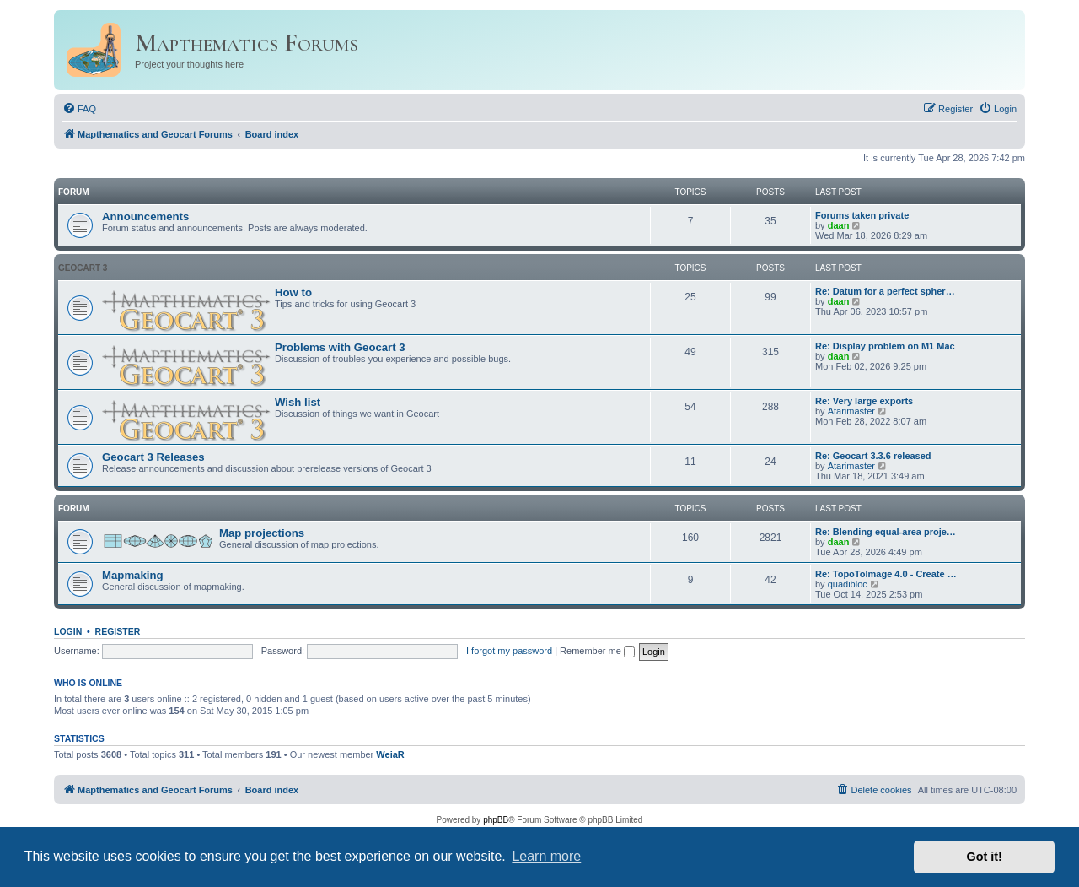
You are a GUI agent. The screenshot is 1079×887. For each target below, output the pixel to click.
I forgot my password (509, 651)
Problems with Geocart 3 (340, 347)
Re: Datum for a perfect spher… (885, 291)
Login (68, 631)
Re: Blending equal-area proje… (885, 532)
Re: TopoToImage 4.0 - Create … (886, 574)
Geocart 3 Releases (153, 457)
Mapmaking (133, 575)
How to (293, 292)
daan (839, 225)
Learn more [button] (546, 856)
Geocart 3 (82, 268)
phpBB (495, 820)
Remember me (597, 651)
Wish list (297, 402)
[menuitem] (79, 109)
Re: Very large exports (864, 401)
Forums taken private (862, 215)
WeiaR (390, 754)
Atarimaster (851, 411)
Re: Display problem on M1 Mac (885, 346)
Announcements (145, 216)
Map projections (261, 533)
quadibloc (847, 584)
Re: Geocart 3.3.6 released (873, 456)
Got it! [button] (984, 856)
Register (118, 631)
